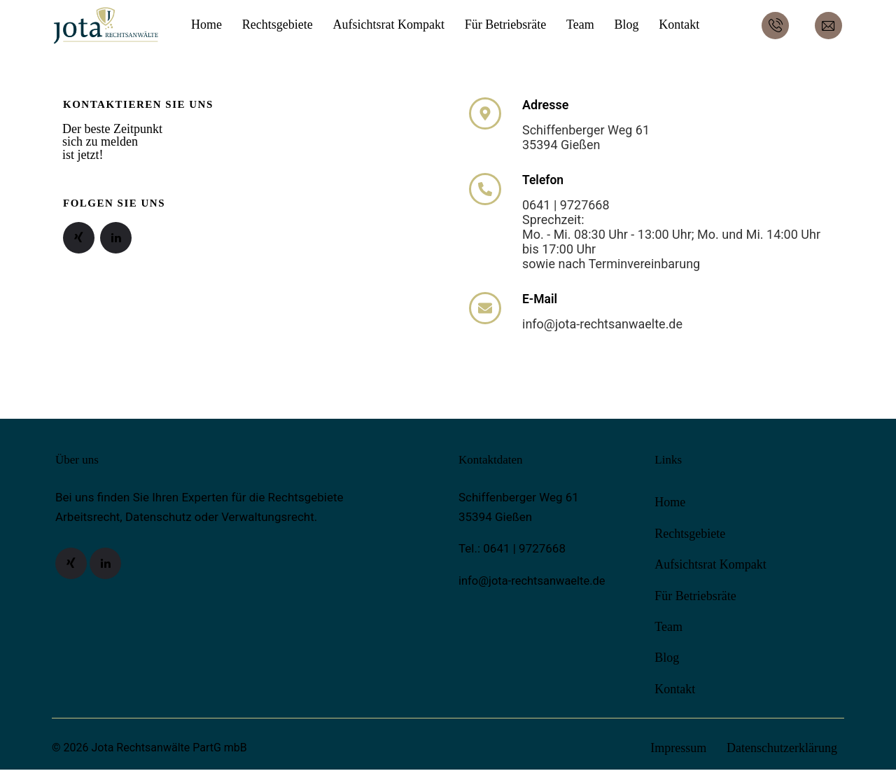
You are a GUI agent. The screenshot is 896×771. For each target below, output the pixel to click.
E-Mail (540, 300)
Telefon (543, 180)
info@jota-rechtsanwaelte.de (534, 582)
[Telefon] (485, 189)
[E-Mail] (485, 309)
